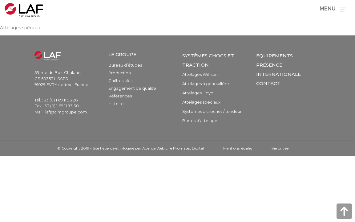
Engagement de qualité (132, 88)
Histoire (116, 103)
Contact (268, 83)
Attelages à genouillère (205, 83)
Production (119, 72)
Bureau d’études (125, 65)
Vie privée (280, 148)
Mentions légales (237, 148)
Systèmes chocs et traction (208, 60)
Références (120, 95)
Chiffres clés (120, 80)
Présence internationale (278, 69)
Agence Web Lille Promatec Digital (173, 148)
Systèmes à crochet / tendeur (212, 111)
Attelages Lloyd (197, 92)
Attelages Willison (200, 74)
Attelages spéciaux (201, 102)
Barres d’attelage (199, 120)
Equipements (274, 56)
